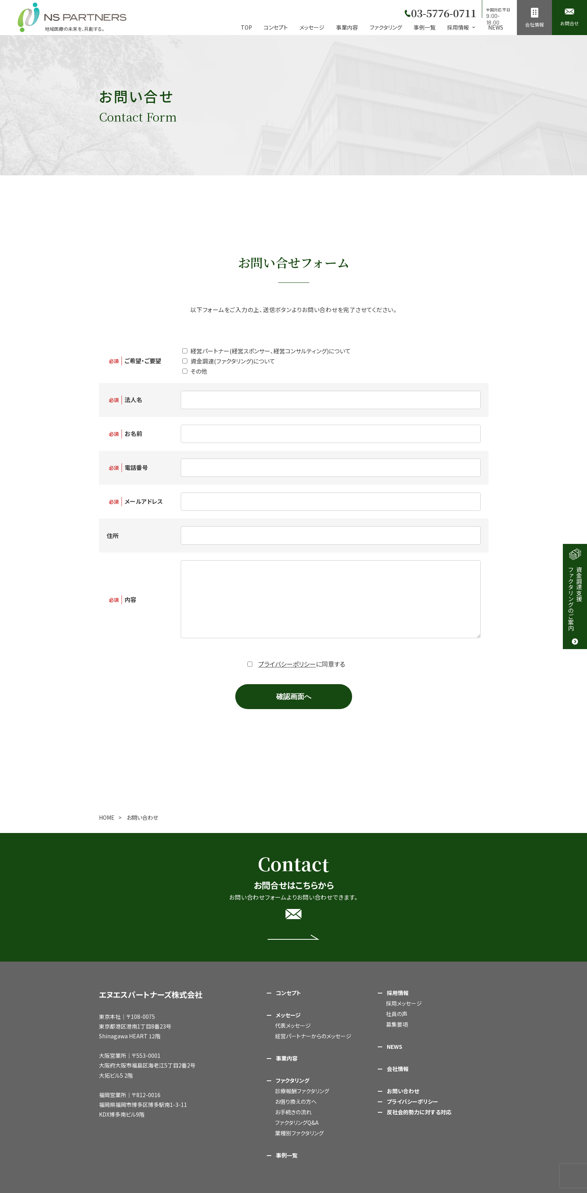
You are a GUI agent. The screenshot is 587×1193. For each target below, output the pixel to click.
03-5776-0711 (442, 11)
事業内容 (347, 27)
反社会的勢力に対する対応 (419, 1112)
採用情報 (398, 993)
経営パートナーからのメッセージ (313, 1036)
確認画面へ (293, 697)
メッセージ (312, 27)
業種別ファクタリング (299, 1133)
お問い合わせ (403, 1091)
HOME (107, 817)
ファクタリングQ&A (297, 1122)
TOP (246, 27)
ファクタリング (386, 27)
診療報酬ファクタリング (302, 1091)
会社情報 (398, 1069)
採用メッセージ (404, 1003)
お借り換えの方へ (296, 1101)
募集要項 (397, 1024)
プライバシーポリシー (287, 664)
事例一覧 (424, 27)
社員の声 (396, 1014)
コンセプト (276, 27)
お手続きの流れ (293, 1112)
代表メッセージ (293, 1025)
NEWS (495, 27)
